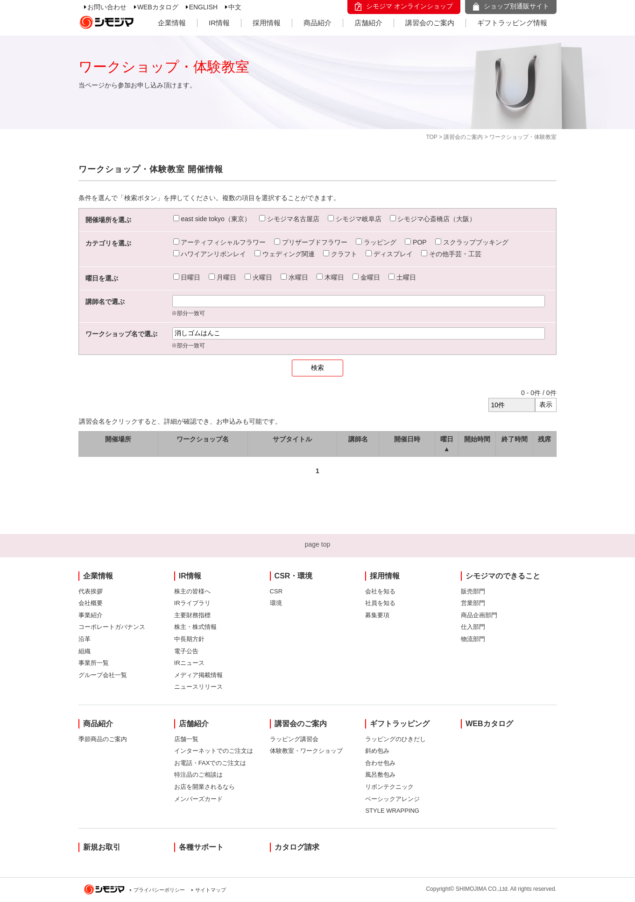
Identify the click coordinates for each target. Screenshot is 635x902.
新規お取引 (101, 847)
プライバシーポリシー (159, 890)
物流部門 (473, 638)
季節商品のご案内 (102, 739)
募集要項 (377, 615)
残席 (544, 439)
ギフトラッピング (400, 724)
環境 (276, 602)
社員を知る (380, 602)
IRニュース (189, 662)
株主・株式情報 (195, 626)
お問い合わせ (107, 7)
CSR (276, 591)
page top (318, 544)
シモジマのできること (503, 576)
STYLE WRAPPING (392, 810)
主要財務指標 (192, 615)
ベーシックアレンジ (392, 798)
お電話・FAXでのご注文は (210, 762)
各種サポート (201, 847)
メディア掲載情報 (198, 674)
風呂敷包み (380, 774)
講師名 (358, 439)
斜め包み (377, 750)
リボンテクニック (389, 786)
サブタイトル (292, 439)
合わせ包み (380, 762)
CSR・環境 (294, 576)
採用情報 (267, 23)
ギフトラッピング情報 (512, 23)
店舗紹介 (368, 23)
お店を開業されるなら (204, 786)
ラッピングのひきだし (395, 739)
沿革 (84, 638)
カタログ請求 (297, 847)
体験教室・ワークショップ (306, 750)
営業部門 (473, 602)
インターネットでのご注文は (213, 750)
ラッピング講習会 (294, 739)
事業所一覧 (93, 662)
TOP (431, 137)
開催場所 (118, 439)
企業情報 (172, 23)
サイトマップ (210, 890)
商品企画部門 (479, 615)
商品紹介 (317, 23)
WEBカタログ (157, 7)
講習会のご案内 (429, 23)
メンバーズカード (198, 798)
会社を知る (380, 591)
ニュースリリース (198, 686)
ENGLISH (203, 7)
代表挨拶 (90, 591)
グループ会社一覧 (102, 674)
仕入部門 (473, 626)
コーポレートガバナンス (111, 626)
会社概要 (90, 602)
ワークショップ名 (202, 439)
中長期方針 (189, 638)
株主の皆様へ (192, 591)
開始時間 (477, 439)
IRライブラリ (192, 602)
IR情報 (219, 23)
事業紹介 (90, 615)
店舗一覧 (186, 739)
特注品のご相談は (198, 774)
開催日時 (407, 439)
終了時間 (514, 439)
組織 (84, 651)
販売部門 (473, 591)
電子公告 (186, 651)
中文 (234, 7)
